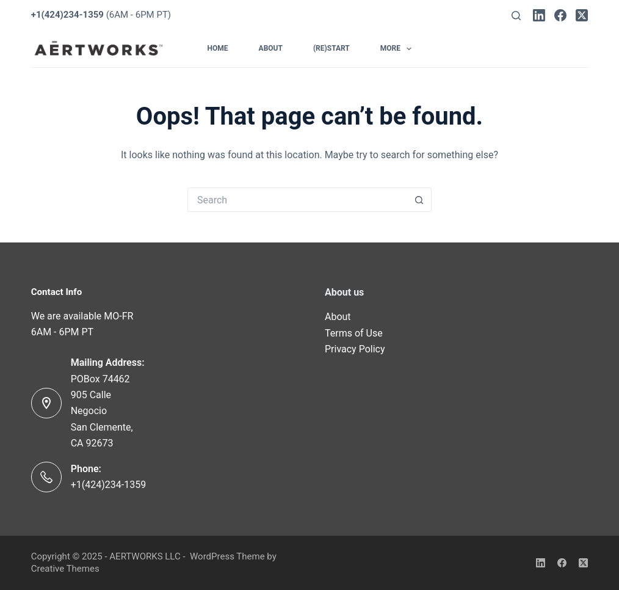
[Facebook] (560, 15)
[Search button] (419, 200)
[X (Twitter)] (582, 15)
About (271, 48)
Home (218, 48)
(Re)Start (331, 48)
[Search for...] (297, 200)
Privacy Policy (355, 349)
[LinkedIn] (539, 15)
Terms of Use (354, 333)
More (398, 49)
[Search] (516, 15)
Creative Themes (65, 568)
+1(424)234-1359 (108, 484)
